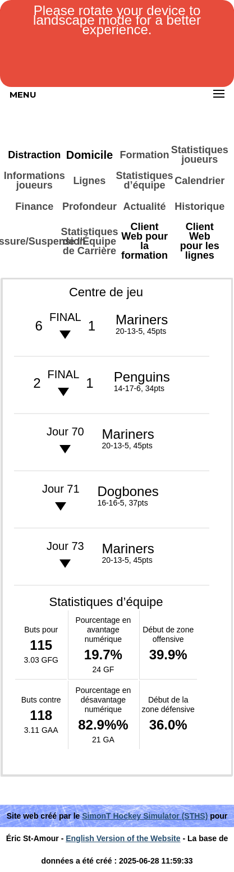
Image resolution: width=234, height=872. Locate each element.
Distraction (34, 154)
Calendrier (199, 180)
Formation (144, 154)
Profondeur (89, 206)
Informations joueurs (34, 180)
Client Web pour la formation (144, 241)
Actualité (144, 206)
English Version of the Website (123, 838)
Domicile (89, 155)
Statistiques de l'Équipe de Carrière (89, 241)
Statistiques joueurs (199, 154)
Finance (34, 206)
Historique (199, 206)
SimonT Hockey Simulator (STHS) (145, 815)
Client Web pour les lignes (199, 241)
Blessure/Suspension (34, 241)
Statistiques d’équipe (144, 180)
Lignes (89, 180)
